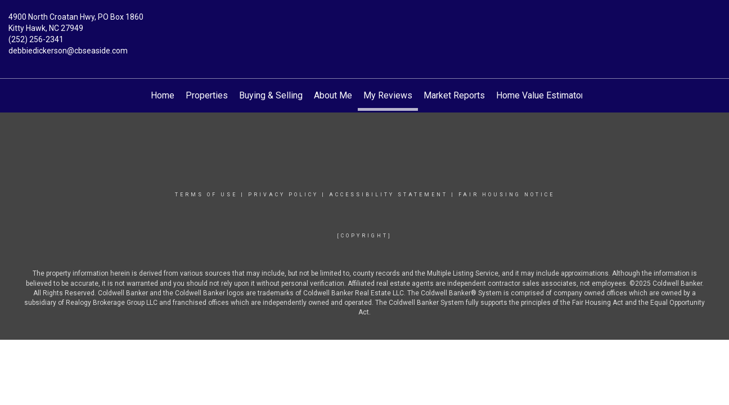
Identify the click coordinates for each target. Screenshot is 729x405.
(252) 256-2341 (36, 39)
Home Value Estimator (540, 95)
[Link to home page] (364, 25)
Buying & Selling (271, 95)
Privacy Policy (283, 194)
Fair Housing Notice (506, 194)
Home (162, 95)
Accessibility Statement (388, 194)
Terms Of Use (206, 194)
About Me (333, 95)
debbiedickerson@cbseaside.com (68, 50)
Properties (207, 95)
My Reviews (387, 95)
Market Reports (454, 95)
